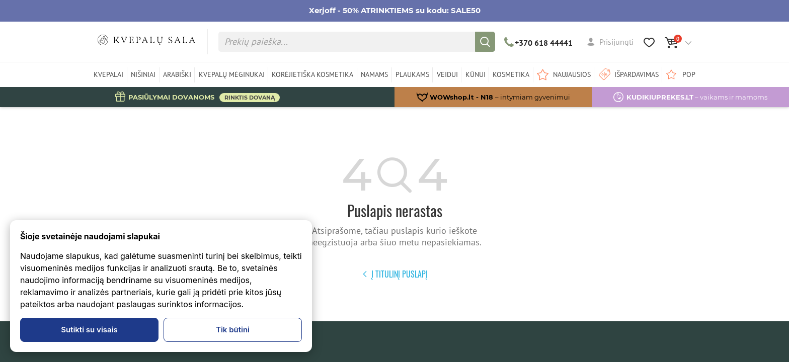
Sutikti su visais (89, 329)
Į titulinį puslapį (395, 274)
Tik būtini (233, 329)
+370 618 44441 (539, 43)
